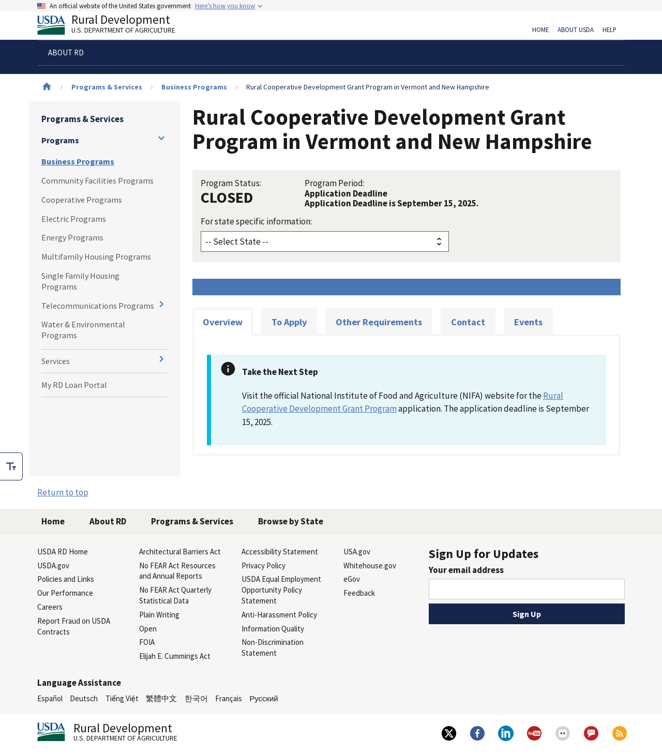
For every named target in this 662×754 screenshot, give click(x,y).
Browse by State (290, 521)
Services (55, 361)
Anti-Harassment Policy (279, 615)
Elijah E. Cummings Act (174, 656)
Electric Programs (73, 219)
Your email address (466, 570)
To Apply (289, 322)
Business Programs (194, 87)
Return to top (62, 492)
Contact (468, 322)
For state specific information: (256, 221)
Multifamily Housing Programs (96, 256)
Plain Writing (159, 615)
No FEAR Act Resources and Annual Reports (177, 571)
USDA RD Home (62, 551)
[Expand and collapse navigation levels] (161, 138)
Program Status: (231, 183)
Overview (223, 322)
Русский (263, 698)
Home (540, 30)
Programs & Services (106, 87)
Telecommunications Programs (97, 305)
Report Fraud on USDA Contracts (73, 626)
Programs (60, 140)
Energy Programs (72, 237)
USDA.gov (53, 565)
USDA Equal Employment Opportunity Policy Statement (281, 590)
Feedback (359, 593)
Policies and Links (65, 579)
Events (528, 322)
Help (609, 30)
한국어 (196, 698)
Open (148, 629)
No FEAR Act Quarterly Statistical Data (175, 595)
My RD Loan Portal (74, 385)
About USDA (576, 30)
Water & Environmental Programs (83, 329)
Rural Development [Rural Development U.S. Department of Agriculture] (114, 26)
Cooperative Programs (81, 199)
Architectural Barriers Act (180, 551)
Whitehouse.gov (369, 565)
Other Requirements (379, 322)
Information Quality (273, 629)
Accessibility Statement (280, 551)
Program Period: (335, 183)
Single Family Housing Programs (80, 281)
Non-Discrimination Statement (273, 647)
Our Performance (65, 593)
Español (50, 698)
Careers (50, 607)
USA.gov (356, 551)
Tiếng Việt (122, 698)
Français (228, 698)
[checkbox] (11, 466)
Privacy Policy (263, 565)
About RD (107, 521)
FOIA (147, 642)
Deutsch (84, 698)
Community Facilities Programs (97, 180)
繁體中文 (161, 698)
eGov (351, 579)
